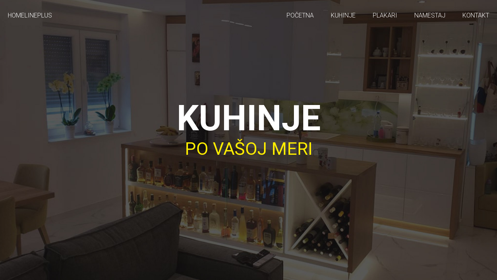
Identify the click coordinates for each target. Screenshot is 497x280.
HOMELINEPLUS (30, 15)
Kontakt (475, 15)
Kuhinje (343, 15)
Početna (300, 15)
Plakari (385, 15)
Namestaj (429, 15)
